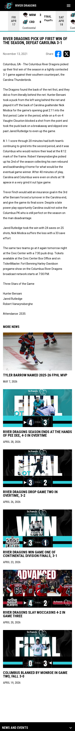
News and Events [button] (15, 727)
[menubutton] (68, 5)
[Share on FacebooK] (58, 53)
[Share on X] (66, 53)
